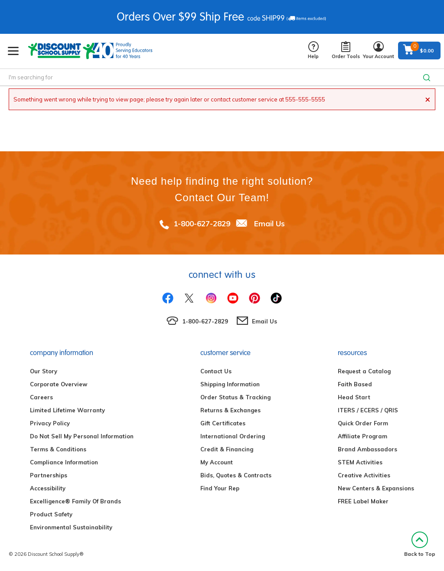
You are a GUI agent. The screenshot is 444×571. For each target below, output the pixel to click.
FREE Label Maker (363, 501)
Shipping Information (230, 384)
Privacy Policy (50, 423)
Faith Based (355, 384)
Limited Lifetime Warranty (67, 410)
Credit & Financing (226, 449)
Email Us (269, 223)
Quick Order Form (363, 423)
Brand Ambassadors (367, 449)
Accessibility (47, 488)
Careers (41, 397)
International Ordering (232, 436)
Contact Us (216, 371)
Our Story (43, 371)
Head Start (354, 397)
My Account (216, 462)
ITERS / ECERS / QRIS (368, 410)
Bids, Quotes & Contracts (235, 475)
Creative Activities (364, 475)
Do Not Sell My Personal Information (82, 436)
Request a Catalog (364, 371)
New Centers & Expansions (376, 488)
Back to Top (419, 544)
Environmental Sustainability (71, 527)
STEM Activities (360, 462)
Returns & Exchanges (230, 410)
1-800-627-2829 (201, 223)
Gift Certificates (222, 423)
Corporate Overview (58, 384)
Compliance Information (64, 462)
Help (313, 50)
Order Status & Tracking (235, 397)
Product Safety (51, 514)
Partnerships (48, 475)
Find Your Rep (219, 488)
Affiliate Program (362, 436)
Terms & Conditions (58, 449)
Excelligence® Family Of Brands (75, 501)
